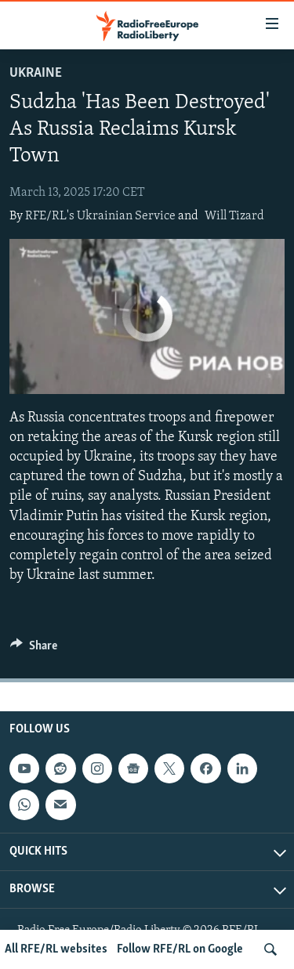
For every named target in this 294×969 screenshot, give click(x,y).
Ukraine (35, 73)
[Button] (33, 649)
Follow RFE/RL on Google (180, 949)
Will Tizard (234, 216)
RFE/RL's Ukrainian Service (100, 216)
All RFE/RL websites (56, 949)
